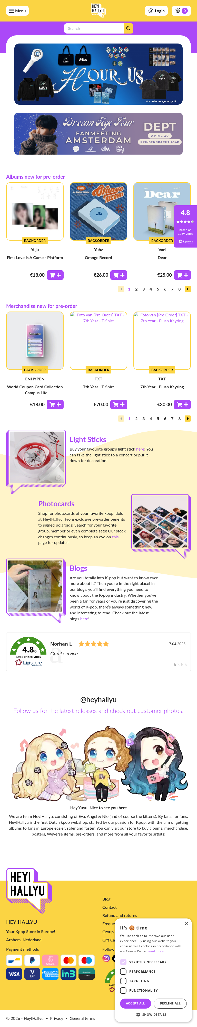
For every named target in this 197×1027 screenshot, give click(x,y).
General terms (82, 1018)
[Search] (128, 28)
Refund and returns (119, 915)
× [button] (186, 924)
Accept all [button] (135, 1003)
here (140, 448)
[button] (188, 289)
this (115, 536)
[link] (98, 652)
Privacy (56, 1018)
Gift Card (110, 939)
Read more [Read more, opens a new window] (155, 951)
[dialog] (153, 970)
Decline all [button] (170, 1003)
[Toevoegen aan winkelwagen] (55, 275)
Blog (106, 898)
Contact (109, 907)
